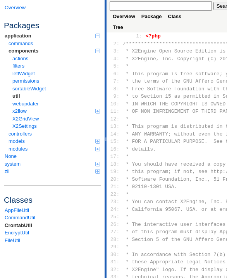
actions (20, 58)
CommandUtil (20, 217)
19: (114, 171)
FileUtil (12, 240)
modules (54, 149)
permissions (25, 81)
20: (114, 179)
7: (114, 81)
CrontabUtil (18, 225)
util (16, 96)
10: (114, 103)
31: (114, 261)
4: (114, 58)
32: (114, 269)
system (52, 164)
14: (114, 134)
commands (21, 43)
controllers (20, 134)
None (11, 156)
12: (114, 118)
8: (114, 88)
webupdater (25, 104)
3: (114, 50)
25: (114, 216)
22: (114, 194)
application (52, 36)
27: (114, 231)
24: (114, 209)
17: (114, 156)
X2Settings (24, 126)
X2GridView (25, 119)
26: (114, 224)
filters (18, 66)
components (54, 51)
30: (114, 254)
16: (114, 149)
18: (114, 164)
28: (114, 239)
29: (114, 246)
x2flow (56, 111)
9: (114, 96)
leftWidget (23, 73)
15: (114, 141)
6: (114, 73)
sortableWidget (29, 89)
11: (114, 111)
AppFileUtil (17, 210)
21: (114, 186)
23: (114, 201)
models (54, 141)
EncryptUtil (17, 233)
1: (137, 35)
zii (52, 171)
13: (114, 126)
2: (114, 43)
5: (114, 66)
